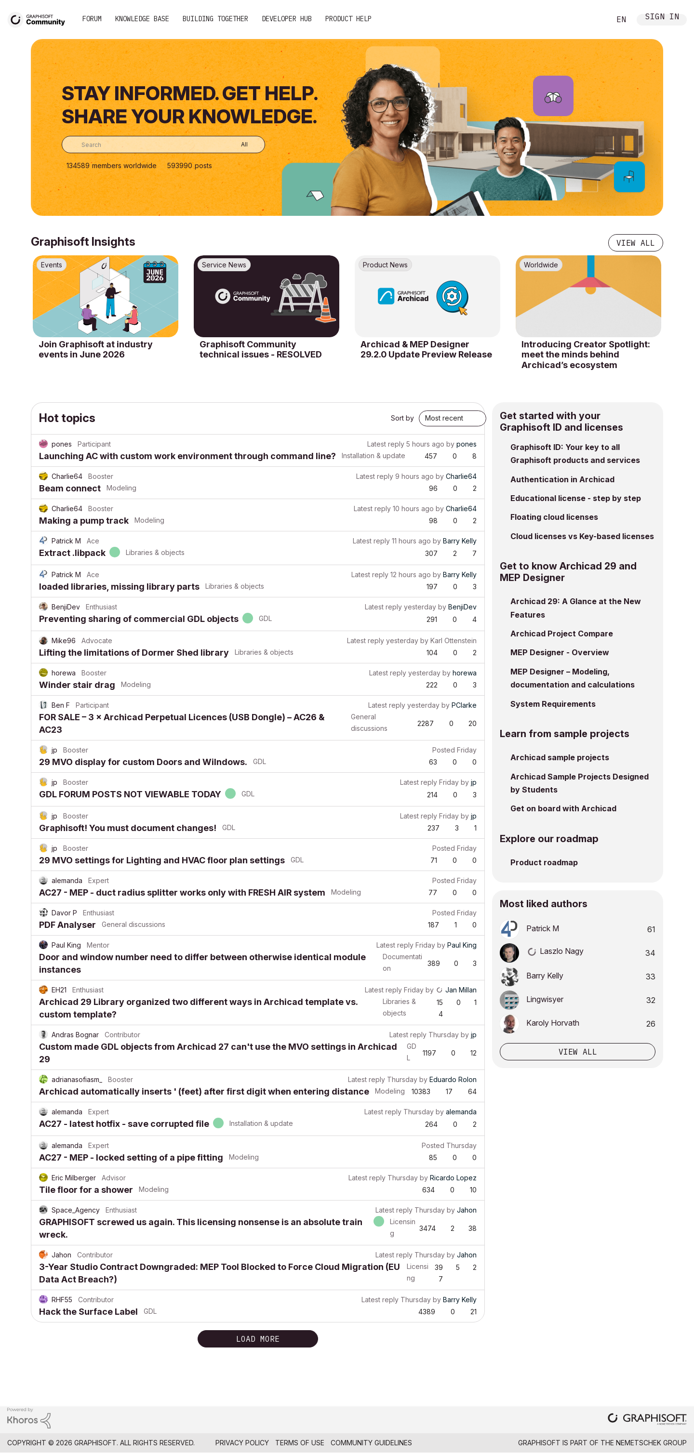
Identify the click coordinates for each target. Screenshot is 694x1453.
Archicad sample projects (559, 757)
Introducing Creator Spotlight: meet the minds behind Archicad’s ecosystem (585, 354)
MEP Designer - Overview (559, 652)
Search (592, 19)
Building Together (215, 18)
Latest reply (385, 444)
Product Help (348, 18)
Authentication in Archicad (562, 479)
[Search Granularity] (237, 144)
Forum (92, 18)
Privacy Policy (242, 1443)
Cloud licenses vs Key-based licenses (582, 536)
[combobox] (163, 144)
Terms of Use (299, 1443)
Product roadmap (544, 862)
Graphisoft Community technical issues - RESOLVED (261, 349)
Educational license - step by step (575, 498)
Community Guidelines (371, 1443)
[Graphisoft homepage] (647, 1420)
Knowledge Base (142, 18)
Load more (258, 1339)
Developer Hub (287, 18)
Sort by (402, 418)
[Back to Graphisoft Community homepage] (39, 18)
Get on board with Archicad (563, 808)
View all (635, 243)
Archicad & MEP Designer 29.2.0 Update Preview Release (426, 349)
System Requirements (553, 704)
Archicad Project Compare (561, 633)
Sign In (662, 17)
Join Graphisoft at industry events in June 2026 (96, 349)
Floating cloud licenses (554, 517)
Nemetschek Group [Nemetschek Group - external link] (651, 1443)
